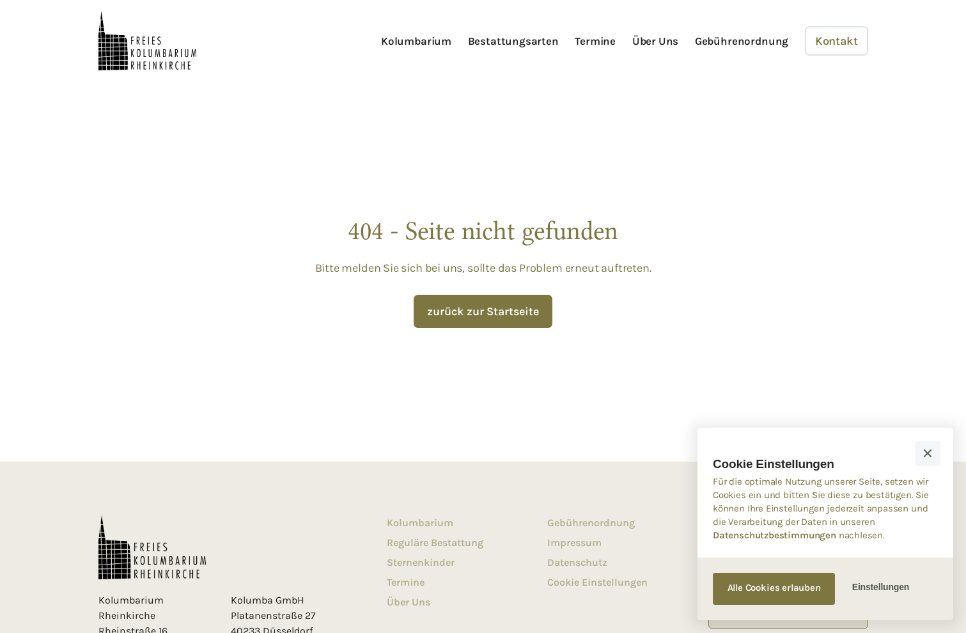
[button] (927, 453)
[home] (147, 41)
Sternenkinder (421, 562)
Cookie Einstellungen (597, 582)
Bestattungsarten (513, 41)
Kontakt (836, 41)
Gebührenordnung (741, 41)
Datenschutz (577, 562)
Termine (595, 41)
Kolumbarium (416, 41)
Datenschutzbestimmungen (774, 535)
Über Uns (655, 41)
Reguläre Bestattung (435, 542)
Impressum (574, 542)
